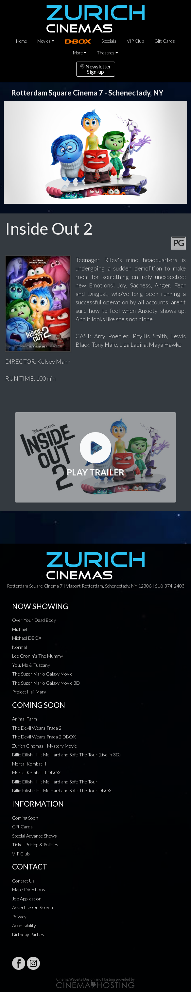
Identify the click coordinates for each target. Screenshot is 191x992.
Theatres (105, 52)
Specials (108, 41)
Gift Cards (164, 41)
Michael (19, 629)
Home (21, 41)
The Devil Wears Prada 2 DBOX (44, 736)
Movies (44, 41)
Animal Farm (24, 719)
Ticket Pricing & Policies (35, 844)
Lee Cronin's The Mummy (37, 656)
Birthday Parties (28, 934)
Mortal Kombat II (29, 763)
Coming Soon (25, 818)
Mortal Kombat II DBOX (36, 772)
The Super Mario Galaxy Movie (42, 674)
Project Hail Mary (29, 691)
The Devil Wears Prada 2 (36, 728)
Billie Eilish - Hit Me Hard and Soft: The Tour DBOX (62, 790)
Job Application (27, 898)
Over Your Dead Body (34, 620)
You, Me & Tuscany (31, 665)
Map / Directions (28, 889)
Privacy (19, 916)
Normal (19, 647)
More (78, 52)
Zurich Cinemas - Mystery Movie (44, 746)
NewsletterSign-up (95, 69)
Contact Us (23, 880)
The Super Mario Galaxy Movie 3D (46, 683)
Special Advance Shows (34, 836)
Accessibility (24, 925)
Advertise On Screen (32, 907)
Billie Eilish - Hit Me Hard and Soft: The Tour (54, 781)
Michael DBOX (26, 638)
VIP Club (135, 41)
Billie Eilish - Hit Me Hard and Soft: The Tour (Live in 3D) (66, 754)
